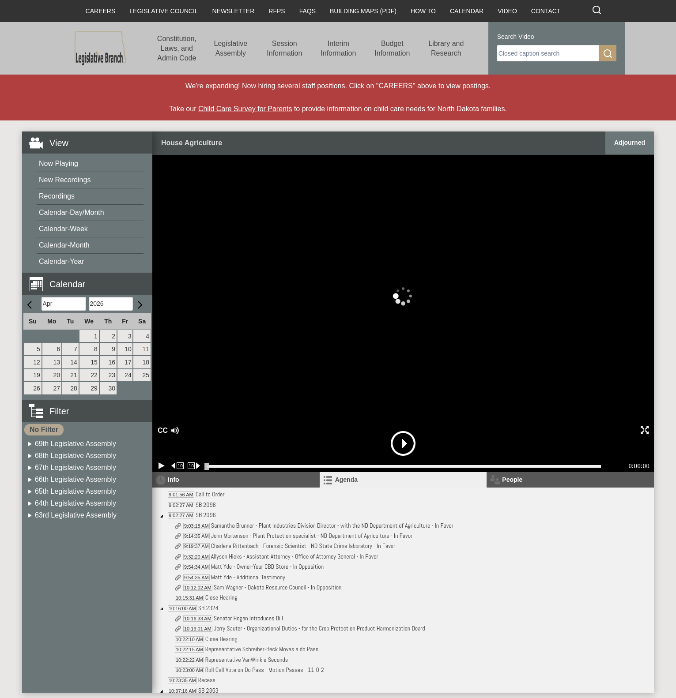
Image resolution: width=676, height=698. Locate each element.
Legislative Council (163, 11)
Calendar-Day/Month (71, 212)
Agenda (346, 479)
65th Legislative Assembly (75, 491)
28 (73, 388)
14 (73, 362)
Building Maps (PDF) (363, 11)
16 (111, 362)
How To (423, 11)
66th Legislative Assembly (75, 479)
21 (73, 375)
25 (145, 375)
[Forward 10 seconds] (194, 465)
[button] (90, 279)
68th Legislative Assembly (75, 455)
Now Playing (58, 163)
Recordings (57, 196)
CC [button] (162, 430)
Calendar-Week (63, 229)
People (512, 479)
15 (94, 362)
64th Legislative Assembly (75, 503)
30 (111, 388)
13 (56, 362)
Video (507, 11)
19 (36, 375)
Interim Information (338, 48)
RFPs (276, 11)
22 (94, 375)
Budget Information (392, 48)
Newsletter (233, 11)
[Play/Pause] (162, 465)
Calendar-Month (64, 245)
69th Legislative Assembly (75, 443)
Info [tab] (173, 479)
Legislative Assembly (231, 48)
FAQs (307, 11)
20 (56, 375)
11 (145, 349)
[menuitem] (90, 164)
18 (145, 362)
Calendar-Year (61, 261)
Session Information (284, 48)
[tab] (403, 480)
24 (128, 375)
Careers (101, 11)
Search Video (515, 36)
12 (36, 362)
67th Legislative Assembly (75, 467)
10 (128, 349)
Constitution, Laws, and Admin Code (176, 48)
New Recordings (65, 180)
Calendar (466, 11)
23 (111, 375)
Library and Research (446, 48)
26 (36, 388)
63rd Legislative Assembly (76, 515)
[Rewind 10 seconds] (177, 465)
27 (56, 388)
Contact (546, 11)
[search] (548, 53)
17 (128, 362)
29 (94, 388)
